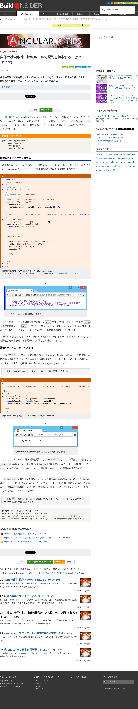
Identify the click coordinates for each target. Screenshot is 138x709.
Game (96, 14)
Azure (98, 170)
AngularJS (78, 67)
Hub (109, 14)
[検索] (116, 9)
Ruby (127, 158)
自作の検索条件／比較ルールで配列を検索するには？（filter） (84, 19)
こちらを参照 (62, 273)
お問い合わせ (7, 681)
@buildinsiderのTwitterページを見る (111, 134)
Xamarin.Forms (116, 166)
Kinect (106, 166)
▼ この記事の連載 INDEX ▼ (40, 562)
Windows (133, 162)
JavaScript (87, 67)
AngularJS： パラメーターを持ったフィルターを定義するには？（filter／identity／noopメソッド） (41, 538)
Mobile (46, 14)
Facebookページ (42, 681)
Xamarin (104, 158)
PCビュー (111, 681)
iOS (98, 158)
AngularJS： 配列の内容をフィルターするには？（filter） (26, 534)
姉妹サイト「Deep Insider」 (12, 686)
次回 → (57, 110)
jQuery (109, 154)
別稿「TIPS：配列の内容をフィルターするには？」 (28, 117)
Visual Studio (108, 162)
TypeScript (113, 158)
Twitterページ (41, 683)
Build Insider (109, 37)
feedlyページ (41, 686)
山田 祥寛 (6, 87)
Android (124, 154)
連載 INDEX (46, 110)
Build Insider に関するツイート (110, 141)
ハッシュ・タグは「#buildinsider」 (111, 138)
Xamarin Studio (122, 162)
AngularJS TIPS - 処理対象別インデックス (38, 19)
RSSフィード (41, 689)
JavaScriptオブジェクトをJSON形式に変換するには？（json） (40, 633)
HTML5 (99, 166)
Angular (121, 158)
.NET (118, 154)
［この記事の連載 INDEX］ (51, 573)
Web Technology (27, 14)
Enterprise (81, 14)
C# (114, 154)
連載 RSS (59, 562)
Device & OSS (62, 14)
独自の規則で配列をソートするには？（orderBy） (32, 579)
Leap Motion (129, 166)
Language (8, 14)
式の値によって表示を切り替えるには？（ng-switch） (35, 649)
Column (123, 14)
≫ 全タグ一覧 (109, 170)
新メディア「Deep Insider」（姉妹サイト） (114, 116)
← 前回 (34, 110)
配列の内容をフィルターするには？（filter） (29, 596)
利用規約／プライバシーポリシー (14, 683)
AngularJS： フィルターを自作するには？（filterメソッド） (26, 542)
